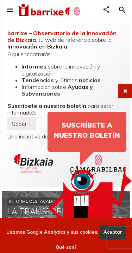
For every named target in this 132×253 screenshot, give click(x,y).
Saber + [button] (22, 123)
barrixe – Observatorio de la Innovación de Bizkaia (62, 36)
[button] (122, 9)
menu (10, 10)
